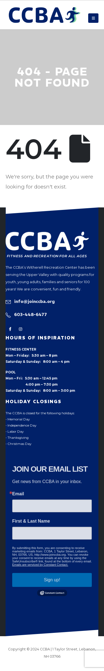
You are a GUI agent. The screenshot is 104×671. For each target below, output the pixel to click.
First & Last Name (31, 521)
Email (18, 494)
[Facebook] (10, 329)
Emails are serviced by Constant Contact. (40, 564)
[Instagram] (20, 329)
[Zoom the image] (47, 235)
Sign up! (52, 579)
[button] (93, 18)
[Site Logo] (45, 15)
